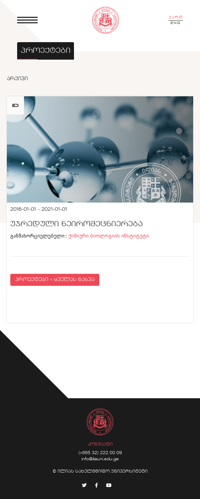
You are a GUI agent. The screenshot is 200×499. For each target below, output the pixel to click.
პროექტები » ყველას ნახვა (55, 279)
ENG (176, 23)
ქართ (175, 17)
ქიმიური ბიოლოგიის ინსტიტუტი (108, 235)
